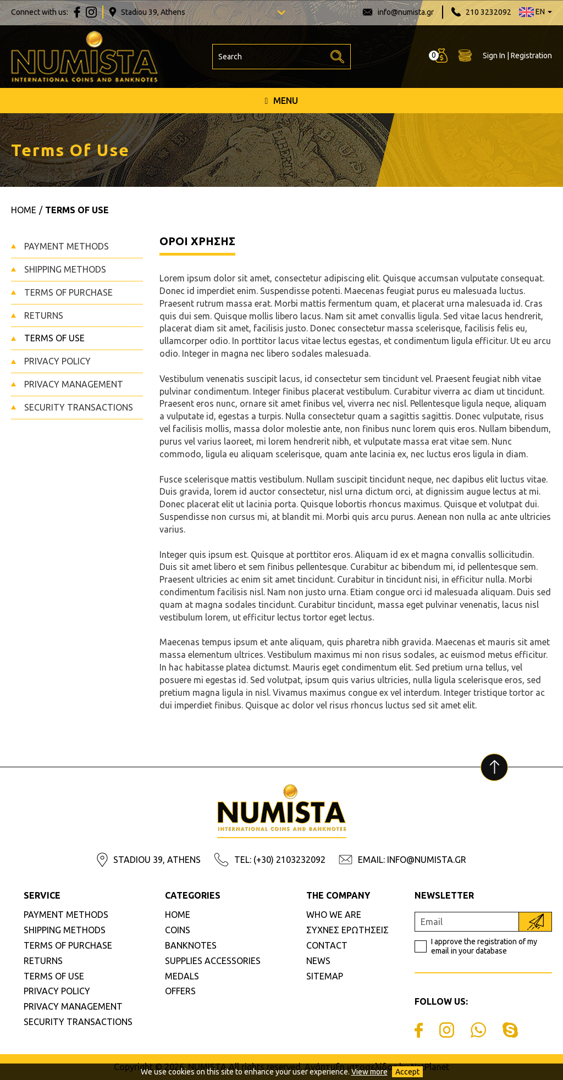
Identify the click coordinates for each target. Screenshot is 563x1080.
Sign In (494, 55)
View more (369, 1071)
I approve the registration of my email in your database (484, 946)
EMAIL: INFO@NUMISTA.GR (412, 860)
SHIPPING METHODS (65, 269)
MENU (282, 101)
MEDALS (182, 976)
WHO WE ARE (333, 915)
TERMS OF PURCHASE (68, 292)
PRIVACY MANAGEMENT (73, 384)
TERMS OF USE (54, 338)
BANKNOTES (191, 945)
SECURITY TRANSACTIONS (78, 407)
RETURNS (43, 315)
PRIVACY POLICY (57, 361)
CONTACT (326, 945)
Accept (407, 1071)
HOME (177, 915)
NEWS (318, 961)
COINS (177, 930)
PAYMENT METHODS (66, 246)
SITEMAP (324, 976)
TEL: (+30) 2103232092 (279, 860)
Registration (531, 55)
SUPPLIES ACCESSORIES (213, 961)
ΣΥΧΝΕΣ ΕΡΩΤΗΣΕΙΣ (347, 930)
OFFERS (180, 991)
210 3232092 (488, 12)
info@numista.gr (406, 12)
